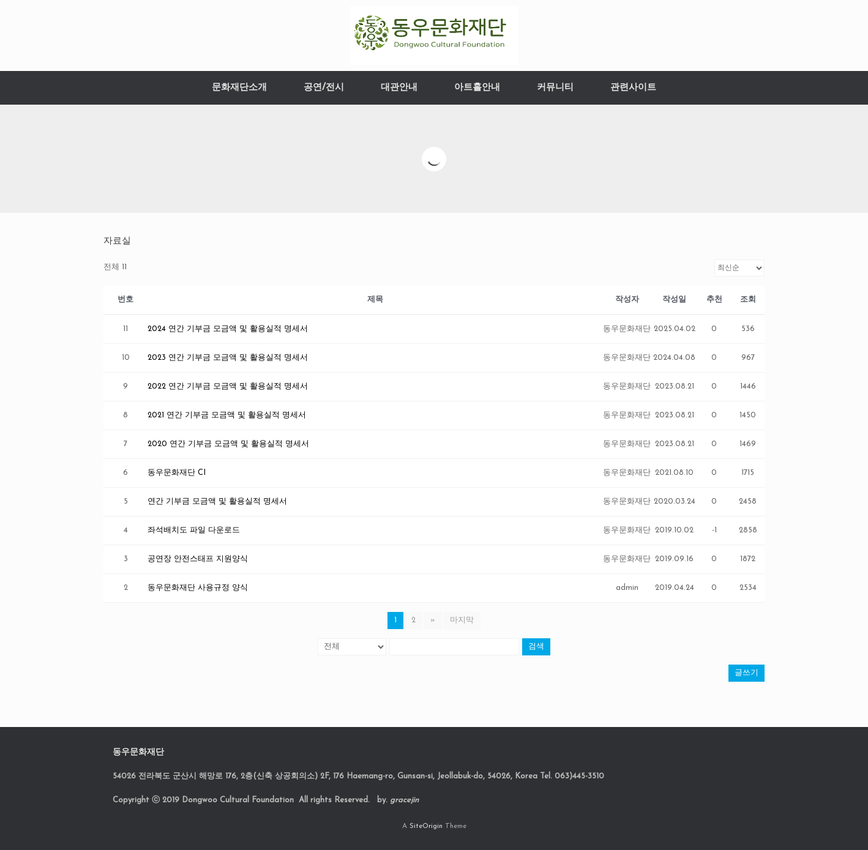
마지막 (462, 620)
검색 (536, 647)
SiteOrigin (426, 826)
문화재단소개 (239, 87)
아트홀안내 (477, 87)
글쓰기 (746, 673)
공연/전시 (324, 87)
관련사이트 (633, 87)
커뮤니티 (555, 87)
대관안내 (399, 87)
